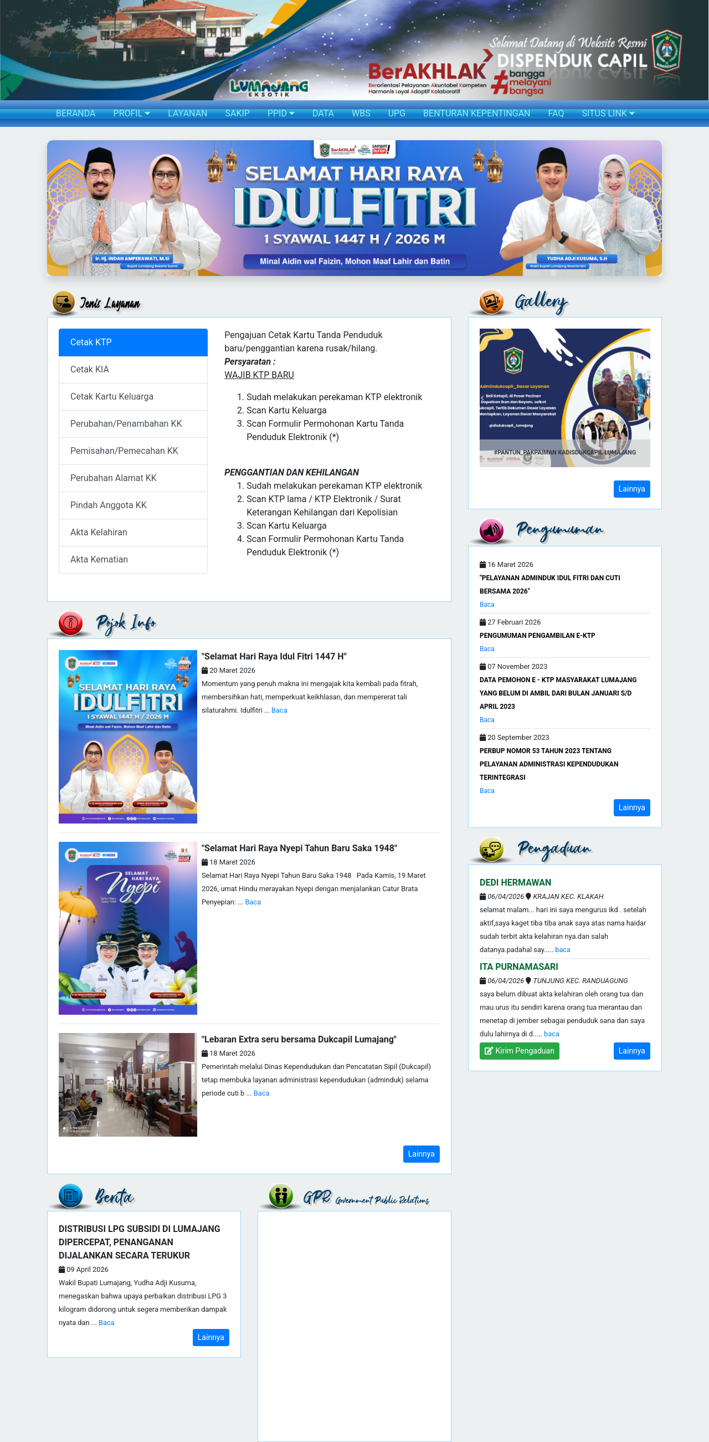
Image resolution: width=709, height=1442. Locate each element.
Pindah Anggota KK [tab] (108, 505)
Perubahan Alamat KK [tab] (113, 478)
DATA (323, 113)
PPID (281, 113)
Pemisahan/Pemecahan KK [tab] (124, 451)
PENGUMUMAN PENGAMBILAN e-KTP (537, 636)
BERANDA (76, 113)
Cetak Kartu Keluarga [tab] (111, 396)
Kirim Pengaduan (519, 1050)
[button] (56, 208)
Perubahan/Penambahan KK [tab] (126, 423)
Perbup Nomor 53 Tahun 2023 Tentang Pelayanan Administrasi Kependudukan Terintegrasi (549, 764)
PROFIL (132, 113)
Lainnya (421, 1153)
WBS (361, 113)
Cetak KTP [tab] (91, 342)
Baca (279, 710)
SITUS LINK (608, 113)
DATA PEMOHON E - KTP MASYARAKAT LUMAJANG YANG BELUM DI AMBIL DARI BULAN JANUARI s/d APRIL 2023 (558, 693)
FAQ (556, 113)
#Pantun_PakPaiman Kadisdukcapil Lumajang (565, 452)
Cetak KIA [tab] (89, 369)
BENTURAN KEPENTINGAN (476, 113)
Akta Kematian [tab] (99, 559)
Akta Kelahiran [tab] (98, 532)
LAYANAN (187, 113)
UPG (396, 113)
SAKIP (237, 113)
